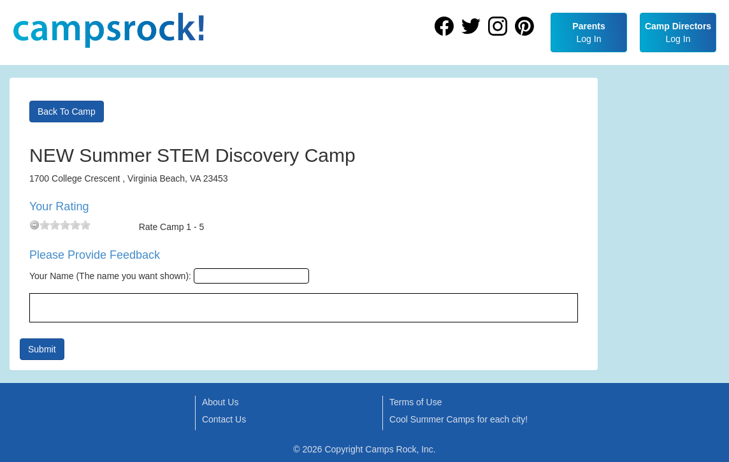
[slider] (65, 225)
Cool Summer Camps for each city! (458, 419)
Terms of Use (415, 402)
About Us (220, 402)
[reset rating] (34, 225)
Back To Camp (67, 111)
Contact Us (224, 419)
